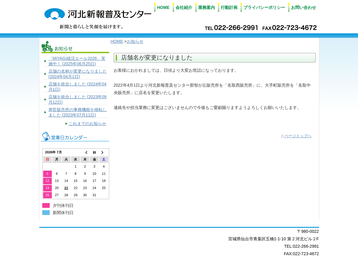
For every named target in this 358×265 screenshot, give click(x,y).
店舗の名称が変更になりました (78, 74)
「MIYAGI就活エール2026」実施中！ (77, 61)
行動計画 (229, 7)
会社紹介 (184, 7)
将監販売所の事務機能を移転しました (78, 112)
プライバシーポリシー (264, 7)
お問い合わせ (303, 7)
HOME (163, 7)
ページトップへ (298, 136)
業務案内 (206, 7)
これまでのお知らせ (87, 123)
